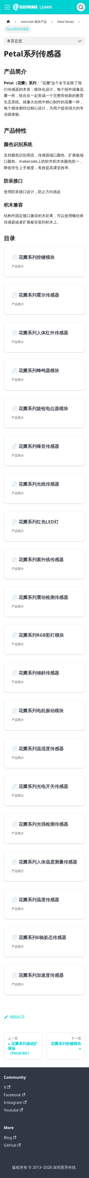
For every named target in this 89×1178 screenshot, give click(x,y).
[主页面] (8, 21)
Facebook (14, 1094)
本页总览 (14, 40)
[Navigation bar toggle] (7, 7)
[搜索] (81, 7)
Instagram (15, 1102)
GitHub (12, 1145)
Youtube (13, 1110)
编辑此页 (14, 1016)
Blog (10, 1137)
